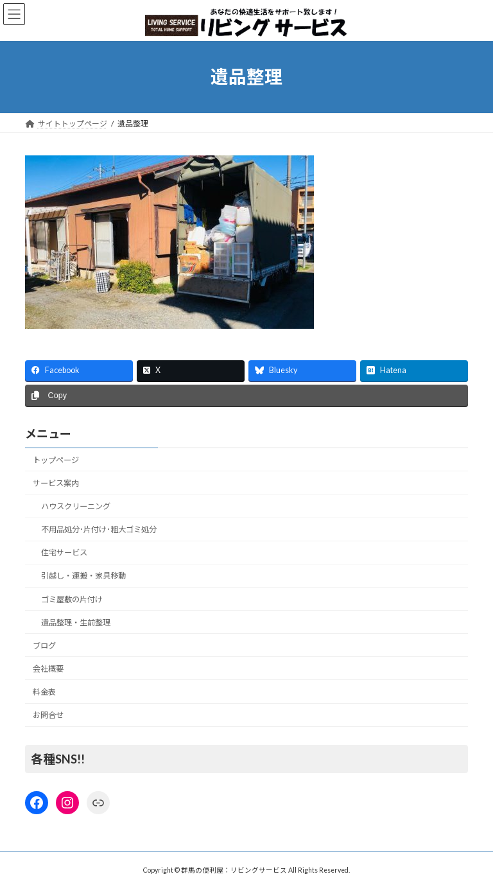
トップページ (56, 460)
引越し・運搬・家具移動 (83, 576)
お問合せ (48, 715)
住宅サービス (64, 553)
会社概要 (48, 669)
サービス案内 (56, 483)
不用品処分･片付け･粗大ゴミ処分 (99, 530)
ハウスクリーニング (75, 506)
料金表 (44, 692)
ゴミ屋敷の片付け (72, 599)
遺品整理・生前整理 (75, 622)
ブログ (44, 645)
